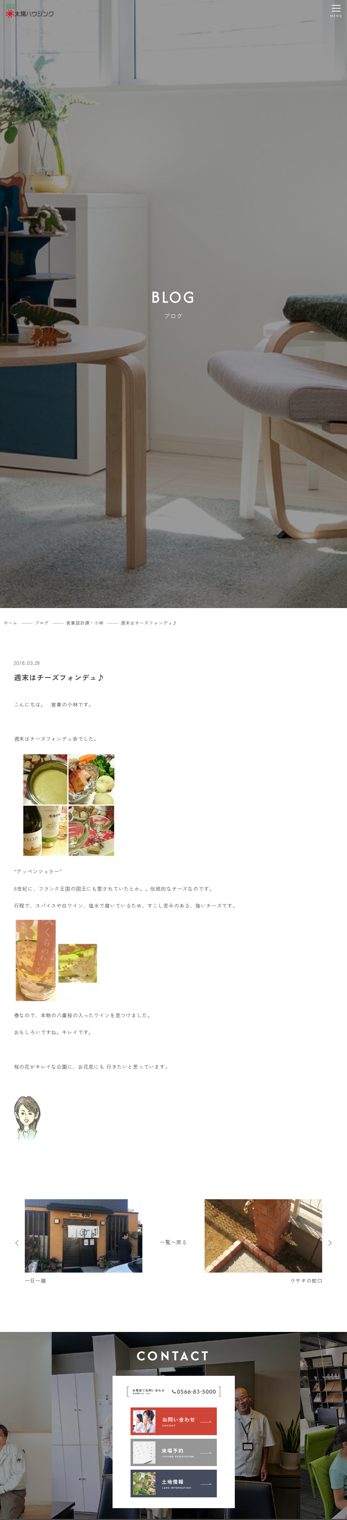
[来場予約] (174, 1452)
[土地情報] (174, 1483)
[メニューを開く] (336, 11)
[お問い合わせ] (174, 1421)
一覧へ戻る (173, 1242)
